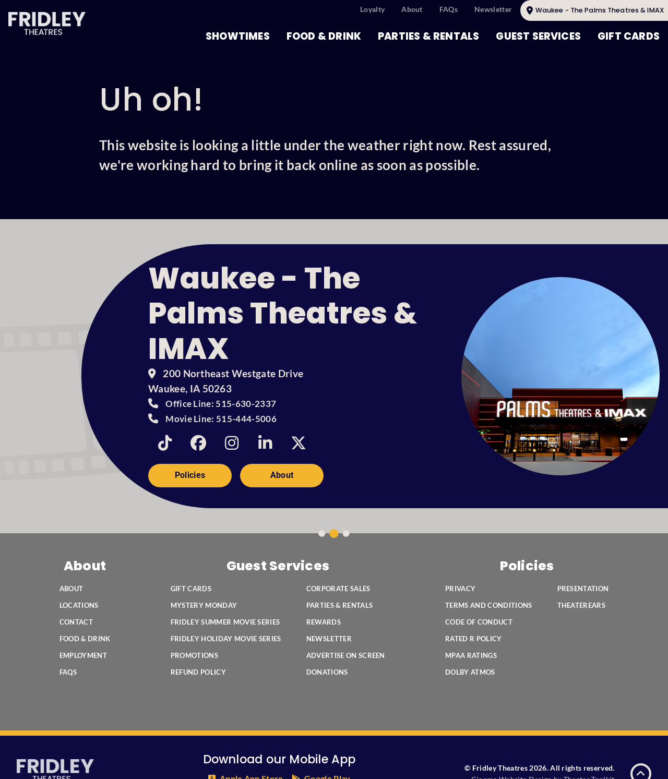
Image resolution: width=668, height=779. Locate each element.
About (282, 475)
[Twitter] (298, 443)
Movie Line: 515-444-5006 (221, 418)
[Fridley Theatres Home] (47, 23)
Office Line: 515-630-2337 (220, 403)
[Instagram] (231, 443)
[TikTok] (164, 443)
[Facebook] (198, 443)
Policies (190, 475)
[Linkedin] (265, 443)
